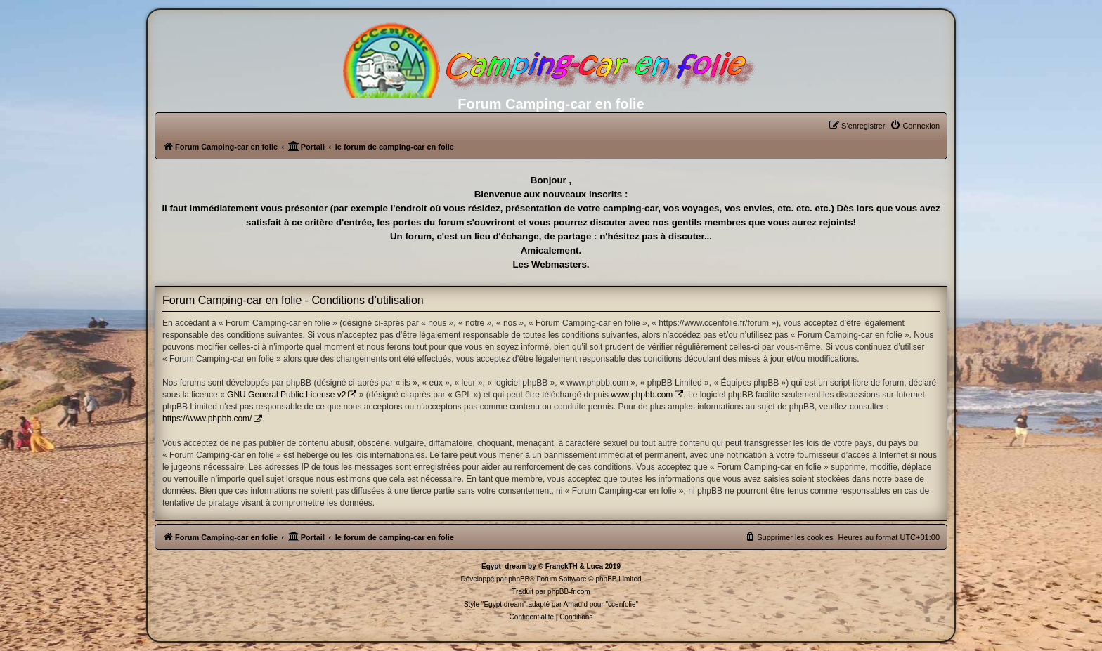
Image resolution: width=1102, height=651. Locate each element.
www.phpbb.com (642, 395)
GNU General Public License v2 (286, 395)
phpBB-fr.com (568, 592)
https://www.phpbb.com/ (207, 418)
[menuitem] (915, 125)
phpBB (518, 579)
